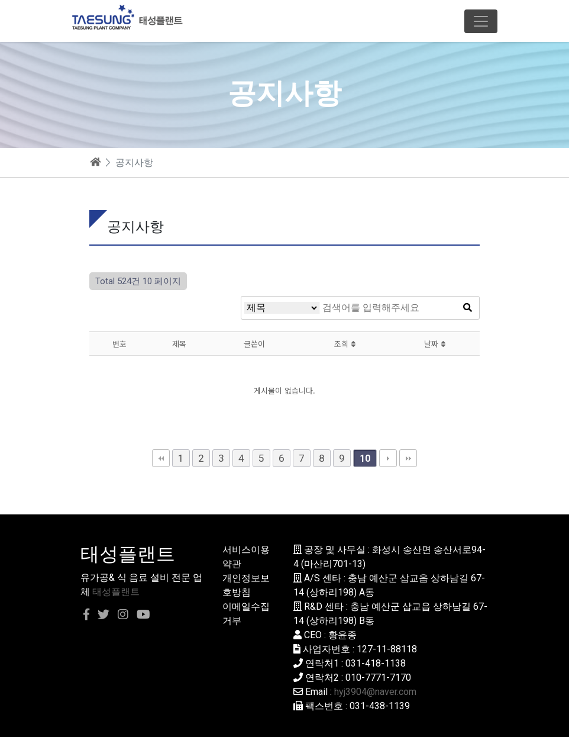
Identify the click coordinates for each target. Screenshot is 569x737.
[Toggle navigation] (480, 21)
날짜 (434, 343)
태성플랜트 (116, 591)
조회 (344, 343)
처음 (161, 458)
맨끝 (408, 458)
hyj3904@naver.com (375, 691)
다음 (388, 458)
